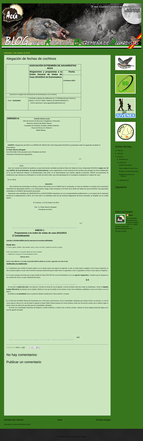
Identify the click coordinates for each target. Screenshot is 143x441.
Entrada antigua (103, 420)
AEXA (131, 215)
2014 (119, 153)
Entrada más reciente (13, 420)
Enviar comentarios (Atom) (22, 424)
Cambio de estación (125, 165)
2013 (119, 157)
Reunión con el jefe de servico (128, 171)
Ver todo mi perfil (120, 231)
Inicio (59, 420)
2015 (119, 150)
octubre (122, 162)
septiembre (123, 180)
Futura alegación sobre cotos (128, 168)
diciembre (122, 159)
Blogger (83, 436)
